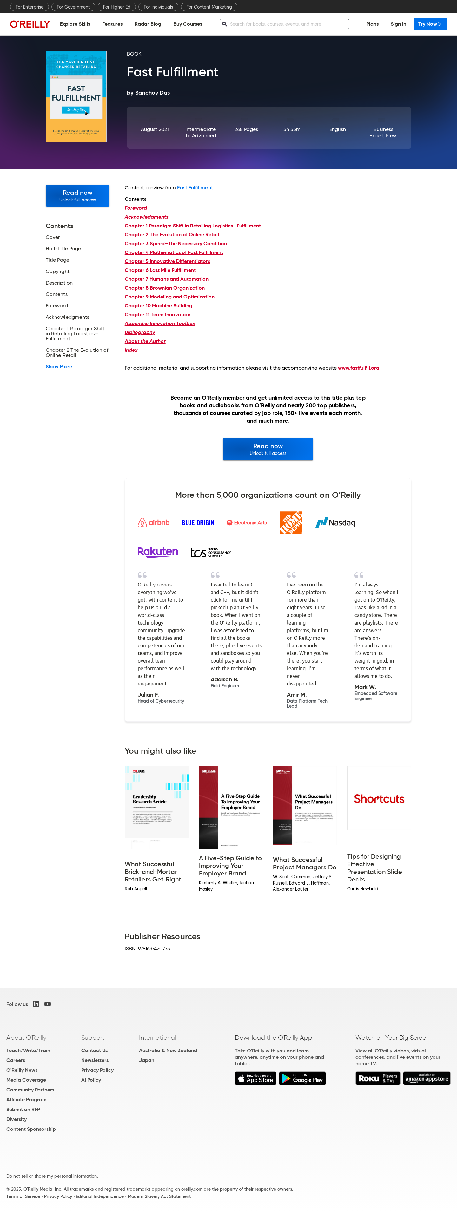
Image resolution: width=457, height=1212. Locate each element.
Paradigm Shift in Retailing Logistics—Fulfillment (193, 225)
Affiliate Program (26, 1099)
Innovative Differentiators (167, 261)
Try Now (430, 24)
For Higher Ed (116, 7)
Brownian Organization (165, 288)
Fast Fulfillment (195, 188)
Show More (59, 366)
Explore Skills (75, 24)
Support (93, 1037)
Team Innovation (157, 314)
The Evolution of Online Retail (172, 234)
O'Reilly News (21, 1070)
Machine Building (158, 305)
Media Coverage (26, 1080)
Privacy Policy (97, 1070)
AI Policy (91, 1080)
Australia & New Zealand (168, 1050)
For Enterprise (29, 7)
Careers (15, 1060)
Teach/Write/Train (28, 1050)
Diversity (16, 1119)
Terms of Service (23, 1196)
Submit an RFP (23, 1109)
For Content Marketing (209, 7)
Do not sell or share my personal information (51, 1176)
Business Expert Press (383, 132)
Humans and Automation (167, 279)
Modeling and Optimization (170, 296)
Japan (146, 1060)
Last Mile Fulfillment (160, 270)
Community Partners (30, 1089)
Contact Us (94, 1050)
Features (112, 24)
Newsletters (95, 1060)
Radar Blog (148, 24)
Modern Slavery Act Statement (159, 1196)
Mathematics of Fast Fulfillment (174, 252)
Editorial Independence (100, 1196)
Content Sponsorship (31, 1129)
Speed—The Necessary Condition (176, 243)
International (157, 1037)
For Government (73, 7)
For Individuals (158, 7)
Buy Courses (187, 24)
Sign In (398, 24)
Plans (372, 24)
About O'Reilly (26, 1037)
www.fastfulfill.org (358, 367)
